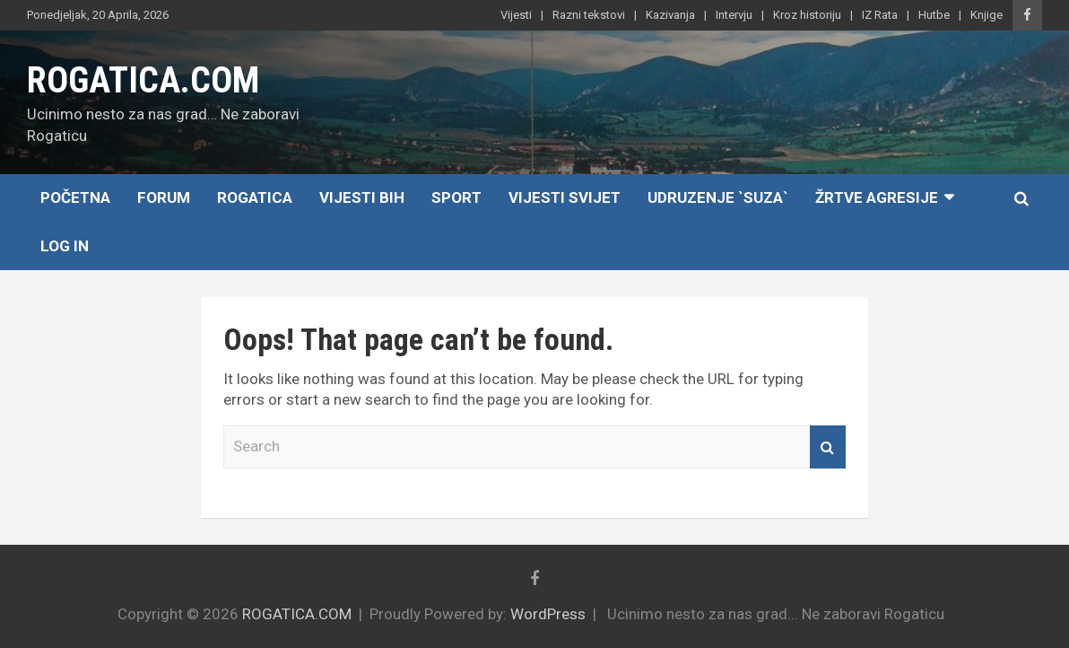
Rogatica (254, 197)
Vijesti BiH (361, 197)
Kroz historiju (807, 15)
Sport (456, 197)
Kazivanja (670, 15)
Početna (75, 197)
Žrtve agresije (876, 197)
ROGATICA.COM (143, 80)
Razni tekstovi (588, 15)
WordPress (548, 614)
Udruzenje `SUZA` (717, 197)
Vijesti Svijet (564, 197)
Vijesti (516, 15)
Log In (64, 246)
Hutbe (934, 15)
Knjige (986, 15)
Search (828, 446)
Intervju (734, 15)
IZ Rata (880, 15)
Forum (163, 197)
